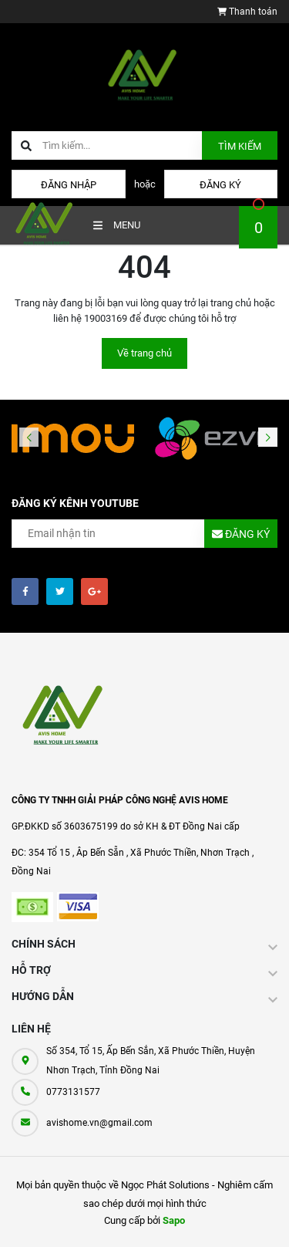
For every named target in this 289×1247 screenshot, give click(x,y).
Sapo (174, 1220)
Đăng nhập (68, 185)
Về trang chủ (144, 353)
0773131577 (73, 1091)
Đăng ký (220, 185)
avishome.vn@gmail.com (99, 1122)
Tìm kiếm (239, 146)
